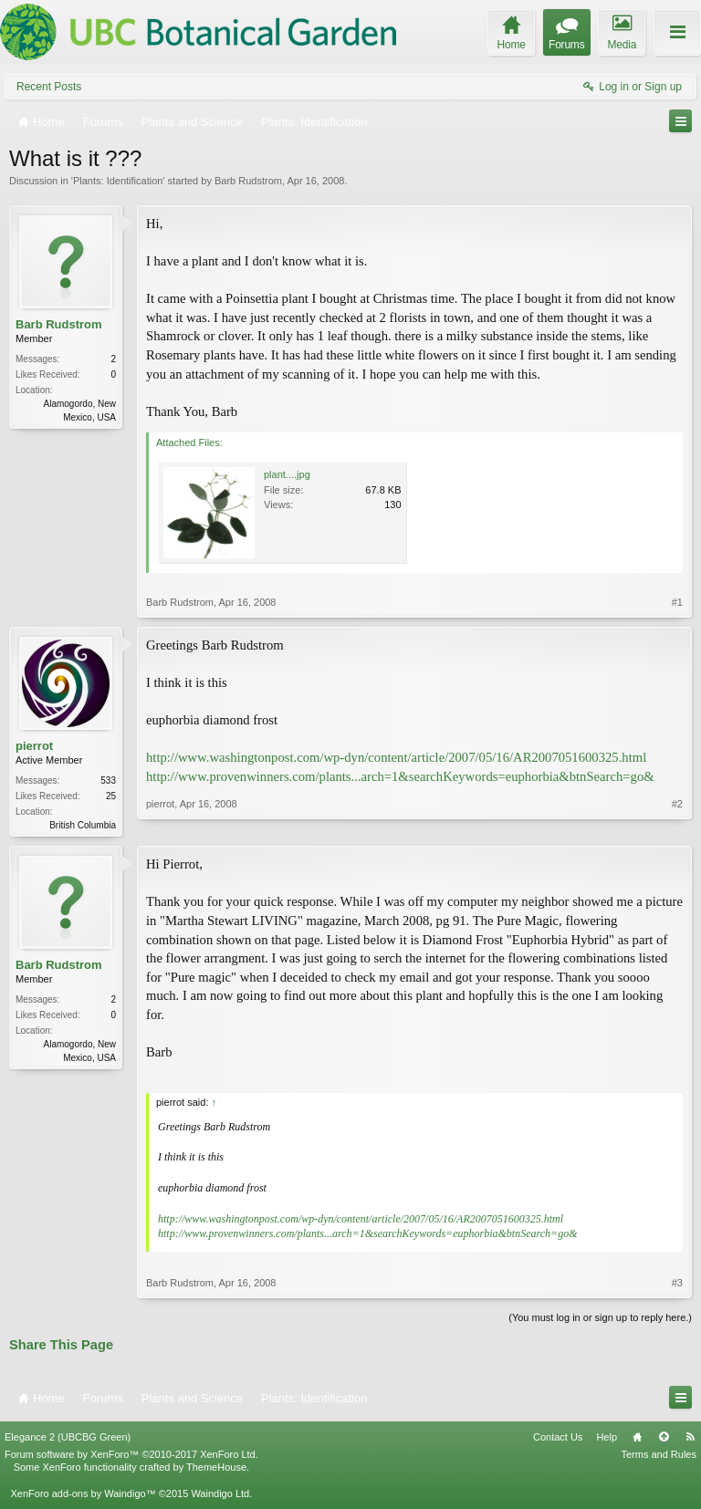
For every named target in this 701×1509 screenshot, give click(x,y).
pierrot (34, 746)
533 (108, 780)
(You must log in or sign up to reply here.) (600, 1319)
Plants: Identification (117, 180)
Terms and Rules (658, 1456)
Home (637, 1438)
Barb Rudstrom (248, 180)
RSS (690, 1438)
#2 (677, 822)
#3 (677, 1284)
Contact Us (557, 1438)
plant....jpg (287, 474)
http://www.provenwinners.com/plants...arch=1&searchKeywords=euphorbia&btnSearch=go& (400, 776)
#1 (677, 602)
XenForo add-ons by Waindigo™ (82, 1495)
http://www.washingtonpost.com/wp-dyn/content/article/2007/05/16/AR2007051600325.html (396, 757)
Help (606, 1438)
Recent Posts (48, 86)
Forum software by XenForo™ (131, 1456)
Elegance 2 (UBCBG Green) (68, 1438)
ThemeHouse (216, 1468)
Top (663, 1438)
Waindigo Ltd (220, 1495)
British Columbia (82, 825)
